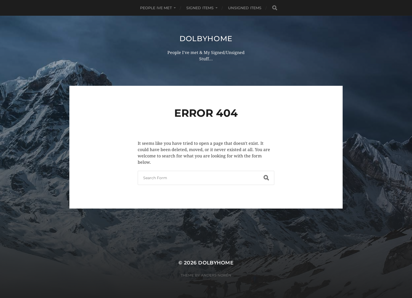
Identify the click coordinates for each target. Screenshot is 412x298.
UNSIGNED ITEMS (244, 8)
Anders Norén (216, 275)
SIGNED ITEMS (200, 8)
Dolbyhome (206, 38)
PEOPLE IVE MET (156, 8)
